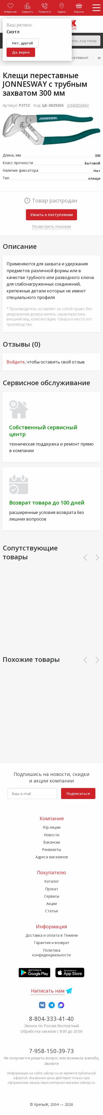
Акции (51, 903)
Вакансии (51, 842)
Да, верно (21, 52)
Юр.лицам (52, 827)
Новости (51, 834)
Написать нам (47, 991)
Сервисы (51, 896)
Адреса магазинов (51, 856)
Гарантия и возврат (51, 942)
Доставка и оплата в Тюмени (51, 935)
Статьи (51, 910)
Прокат (51, 888)
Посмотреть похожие (51, 226)
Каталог (51, 881)
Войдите (16, 362)
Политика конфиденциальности (51, 952)
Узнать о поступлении (51, 214)
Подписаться (78, 793)
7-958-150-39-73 (51, 1051)
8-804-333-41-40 (51, 1018)
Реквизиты (51, 849)
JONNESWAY (78, 105)
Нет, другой (22, 43)
